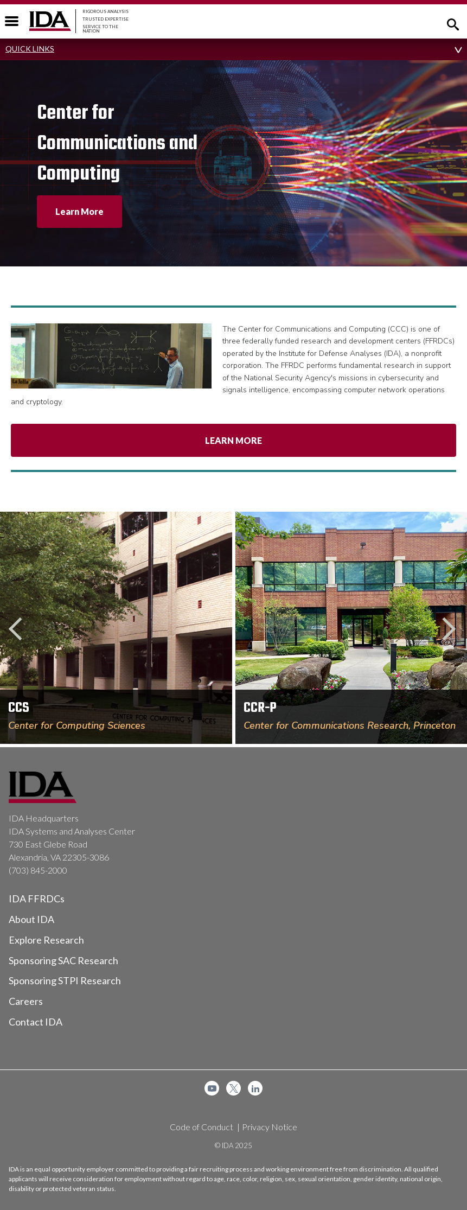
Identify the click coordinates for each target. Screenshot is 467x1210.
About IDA (31, 919)
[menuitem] (211, 1088)
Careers (26, 1001)
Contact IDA (35, 1022)
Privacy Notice (269, 1127)
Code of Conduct (201, 1127)
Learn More (233, 440)
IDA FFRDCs (37, 899)
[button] (453, 23)
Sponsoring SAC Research (63, 960)
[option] (140, 163)
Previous (20, 629)
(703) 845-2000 (38, 870)
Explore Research (46, 940)
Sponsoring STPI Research (65, 980)
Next (447, 629)
